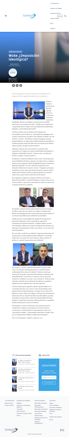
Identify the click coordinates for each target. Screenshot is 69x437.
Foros (50, 413)
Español (60, 15)
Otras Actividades (54, 405)
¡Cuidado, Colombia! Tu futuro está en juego (25, 361)
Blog (51, 23)
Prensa (18, 415)
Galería (51, 403)
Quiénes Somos (9, 403)
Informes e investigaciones (38, 422)
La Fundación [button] (54, 3)
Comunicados (38, 413)
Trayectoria (20, 409)
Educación (14, 64)
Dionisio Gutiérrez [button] (56, 8)
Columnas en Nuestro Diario (24, 413)
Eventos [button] (52, 28)
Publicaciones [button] (54, 18)
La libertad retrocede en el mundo (25, 378)
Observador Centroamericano (39, 406)
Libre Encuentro (21, 411)
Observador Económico (40, 403)
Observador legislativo (40, 411)
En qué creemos (9, 405)
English (60, 16)
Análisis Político (38, 415)
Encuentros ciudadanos (55, 407)
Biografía (19, 403)
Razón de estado (55, 13)
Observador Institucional (40, 409)
